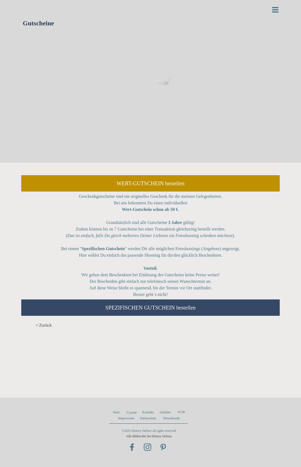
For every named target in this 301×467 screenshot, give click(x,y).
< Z (39, 325)
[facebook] (132, 447)
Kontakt (148, 412)
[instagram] (147, 447)
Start (116, 412)
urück (47, 325)
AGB (181, 412)
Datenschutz (148, 418)
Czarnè (132, 412)
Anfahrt (164, 412)
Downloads (171, 418)
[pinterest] (163, 447)
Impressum (126, 418)
